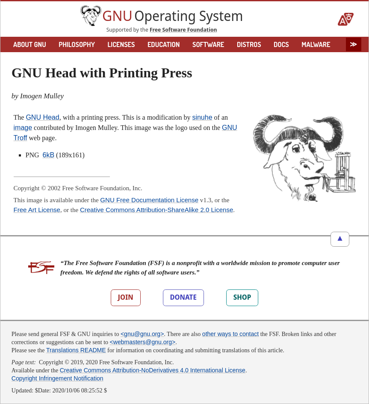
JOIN (125, 297)
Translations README (76, 350)
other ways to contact (230, 333)
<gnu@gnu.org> (142, 333)
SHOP (242, 297)
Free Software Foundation (183, 29)
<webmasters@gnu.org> (143, 342)
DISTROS (249, 44)
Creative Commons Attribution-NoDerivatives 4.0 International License (152, 370)
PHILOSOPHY (77, 44)
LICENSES (121, 44)
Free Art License (37, 209)
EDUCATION (164, 44)
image (23, 127)
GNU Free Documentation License (149, 199)
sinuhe (202, 117)
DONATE (183, 297)
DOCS (281, 44)
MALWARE (315, 44)
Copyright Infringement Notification (57, 378)
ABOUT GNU (29, 44)
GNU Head (42, 117)
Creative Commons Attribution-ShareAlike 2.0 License (156, 209)
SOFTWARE (208, 44)
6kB (49, 155)
